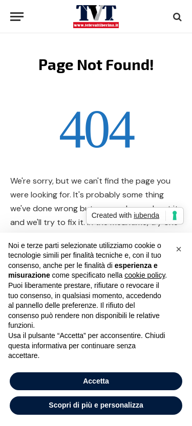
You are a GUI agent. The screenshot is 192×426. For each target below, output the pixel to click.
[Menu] (17, 16)
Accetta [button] (96, 381)
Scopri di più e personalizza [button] (96, 405)
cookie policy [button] (144, 275)
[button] (178, 249)
